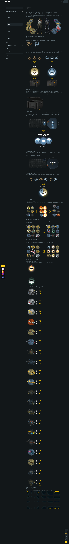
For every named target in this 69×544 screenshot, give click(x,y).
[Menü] (3, 266)
